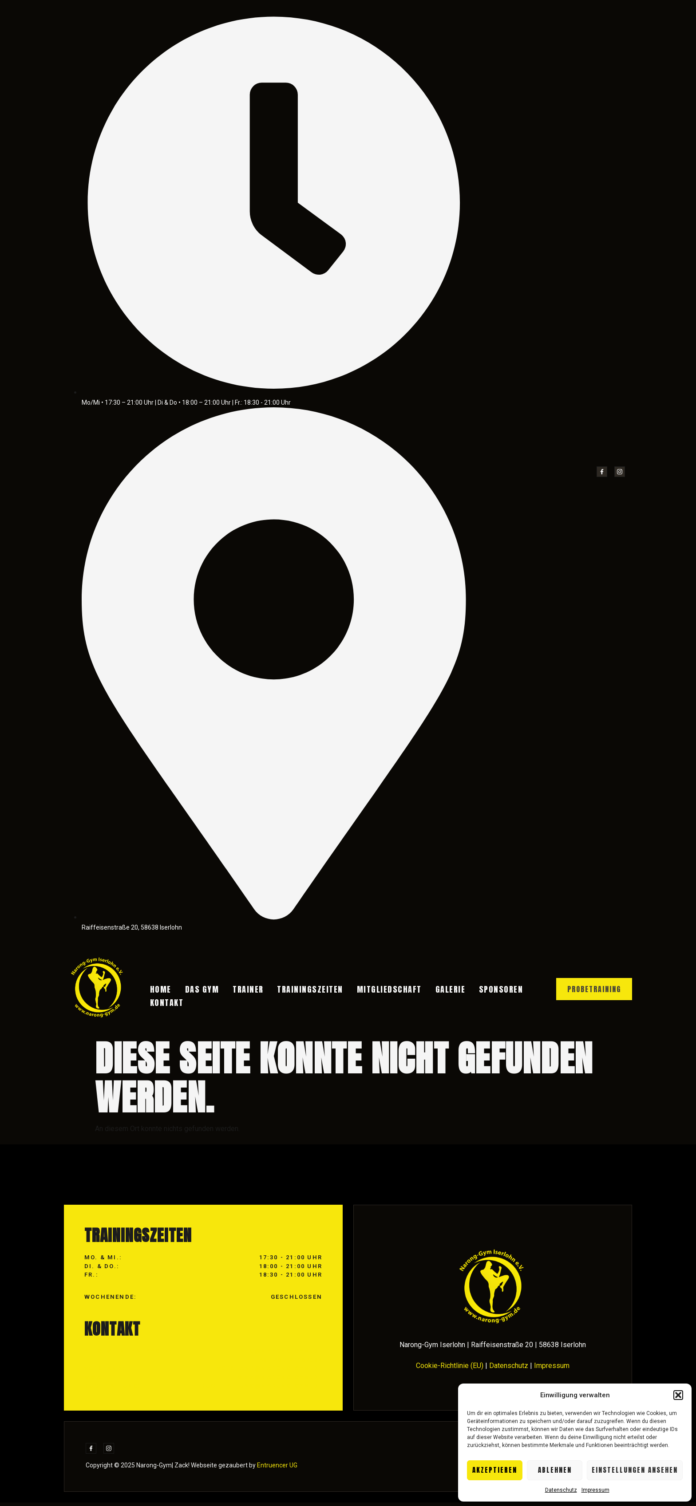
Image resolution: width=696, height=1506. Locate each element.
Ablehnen (555, 1470)
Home (163, 990)
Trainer (243, 990)
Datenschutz (561, 1490)
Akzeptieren (494, 1470)
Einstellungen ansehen (635, 1470)
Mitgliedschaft (377, 990)
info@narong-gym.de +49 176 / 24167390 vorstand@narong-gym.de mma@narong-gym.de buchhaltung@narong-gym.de (261, 1372)
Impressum (595, 1490)
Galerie (435, 990)
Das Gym (201, 990)
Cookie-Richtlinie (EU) (449, 1369)
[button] (678, 1395)
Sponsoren (482, 990)
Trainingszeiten (302, 990)
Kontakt (169, 1001)
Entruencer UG (276, 1468)
